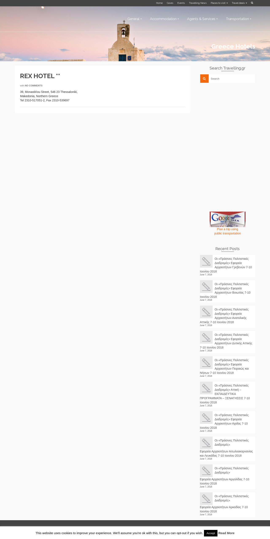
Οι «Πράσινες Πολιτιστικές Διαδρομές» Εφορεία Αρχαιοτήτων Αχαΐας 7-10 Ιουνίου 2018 (224, 421)
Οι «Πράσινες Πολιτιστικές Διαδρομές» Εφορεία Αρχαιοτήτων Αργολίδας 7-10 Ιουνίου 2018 (224, 476)
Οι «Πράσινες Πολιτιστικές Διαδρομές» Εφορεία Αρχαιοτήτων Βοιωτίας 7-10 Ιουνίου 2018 (225, 290)
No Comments (34, 85)
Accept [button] (211, 533)
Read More (226, 533)
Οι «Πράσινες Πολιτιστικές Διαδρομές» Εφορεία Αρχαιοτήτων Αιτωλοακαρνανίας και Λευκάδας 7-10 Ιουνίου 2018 (226, 448)
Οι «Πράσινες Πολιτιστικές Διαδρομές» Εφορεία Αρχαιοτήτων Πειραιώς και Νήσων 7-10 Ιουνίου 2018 (224, 366)
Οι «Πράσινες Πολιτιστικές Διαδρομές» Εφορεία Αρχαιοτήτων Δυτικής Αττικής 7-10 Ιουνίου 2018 (226, 341)
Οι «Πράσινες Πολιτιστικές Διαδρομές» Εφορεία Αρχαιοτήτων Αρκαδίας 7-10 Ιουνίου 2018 (224, 503)
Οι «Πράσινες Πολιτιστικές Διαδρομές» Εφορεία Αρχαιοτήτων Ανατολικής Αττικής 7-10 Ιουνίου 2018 (224, 316)
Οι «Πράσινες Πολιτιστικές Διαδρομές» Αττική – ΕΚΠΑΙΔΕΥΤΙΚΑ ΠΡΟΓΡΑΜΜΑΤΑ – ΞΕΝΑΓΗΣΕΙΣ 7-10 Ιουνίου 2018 (225, 394)
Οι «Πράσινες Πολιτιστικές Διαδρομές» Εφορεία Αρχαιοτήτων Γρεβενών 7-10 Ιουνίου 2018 (226, 265)
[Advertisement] (231, 115)
